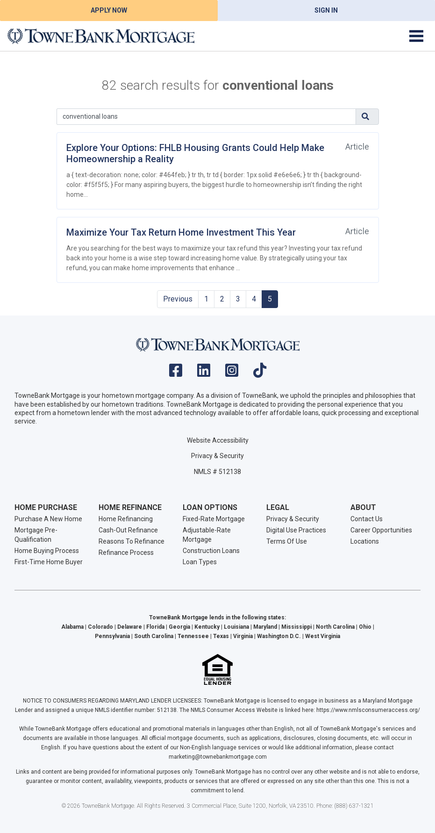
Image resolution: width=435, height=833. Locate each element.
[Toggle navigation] (416, 36)
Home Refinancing (126, 519)
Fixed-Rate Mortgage (214, 519)
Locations (364, 541)
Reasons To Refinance (131, 541)
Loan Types (200, 562)
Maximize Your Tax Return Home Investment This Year (181, 232)
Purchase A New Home (48, 519)
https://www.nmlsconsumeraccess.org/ (368, 710)
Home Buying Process (46, 550)
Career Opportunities (381, 530)
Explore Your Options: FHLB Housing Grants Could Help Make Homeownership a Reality (195, 153)
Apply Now (109, 10)
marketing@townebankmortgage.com (218, 757)
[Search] (206, 116)
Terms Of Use (286, 541)
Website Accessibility (218, 440)
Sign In (326, 10)
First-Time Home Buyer (48, 562)
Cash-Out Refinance (128, 530)
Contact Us (366, 519)
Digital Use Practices (296, 530)
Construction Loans (211, 550)
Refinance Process (126, 552)
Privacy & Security (217, 456)
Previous (178, 298)
